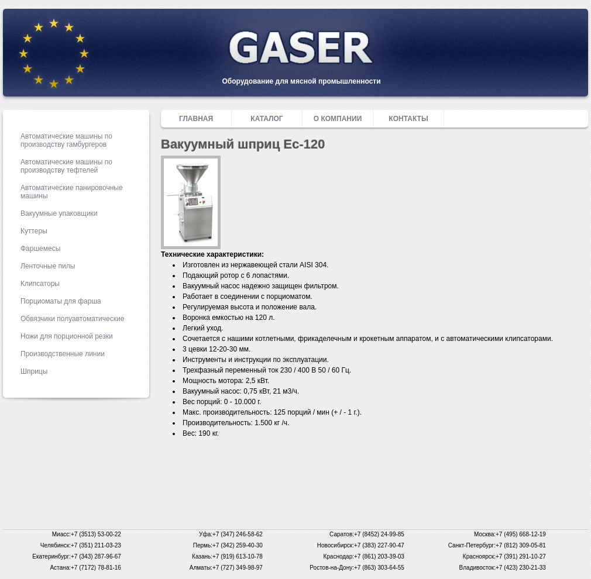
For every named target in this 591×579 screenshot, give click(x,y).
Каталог (266, 119)
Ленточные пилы (47, 266)
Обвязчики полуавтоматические (72, 319)
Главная (196, 119)
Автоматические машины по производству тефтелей (66, 166)
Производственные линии (62, 354)
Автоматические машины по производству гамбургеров (66, 140)
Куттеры (33, 231)
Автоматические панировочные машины (71, 192)
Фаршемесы (40, 248)
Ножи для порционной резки (66, 336)
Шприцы (33, 371)
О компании (338, 119)
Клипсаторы (40, 284)
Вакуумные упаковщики (59, 213)
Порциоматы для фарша (60, 301)
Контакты (408, 119)
